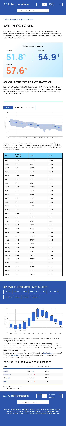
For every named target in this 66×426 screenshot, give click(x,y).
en (61, 396)
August (56, 292)
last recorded (19, 107)
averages (8, 107)
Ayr (22, 20)
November (26, 297)
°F (44, 4)
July (49, 292)
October (29, 20)
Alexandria (6, 378)
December (35, 297)
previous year (30, 107)
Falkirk (5, 382)
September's (48, 353)
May (37, 292)
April (31, 292)
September (9, 297)
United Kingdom (10, 20)
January (8, 292)
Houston (6, 371)
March (25, 292)
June (43, 292)
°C (39, 4)
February (16, 292)
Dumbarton (7, 375)
